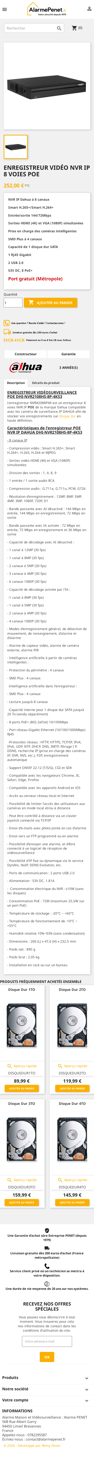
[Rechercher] (34, 28)
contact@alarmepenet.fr (46, 1439)
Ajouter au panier (50, 302)
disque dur (67, 416)
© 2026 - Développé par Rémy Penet (32, 1445)
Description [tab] (16, 383)
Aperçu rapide (22, 1066)
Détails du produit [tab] (46, 383)
